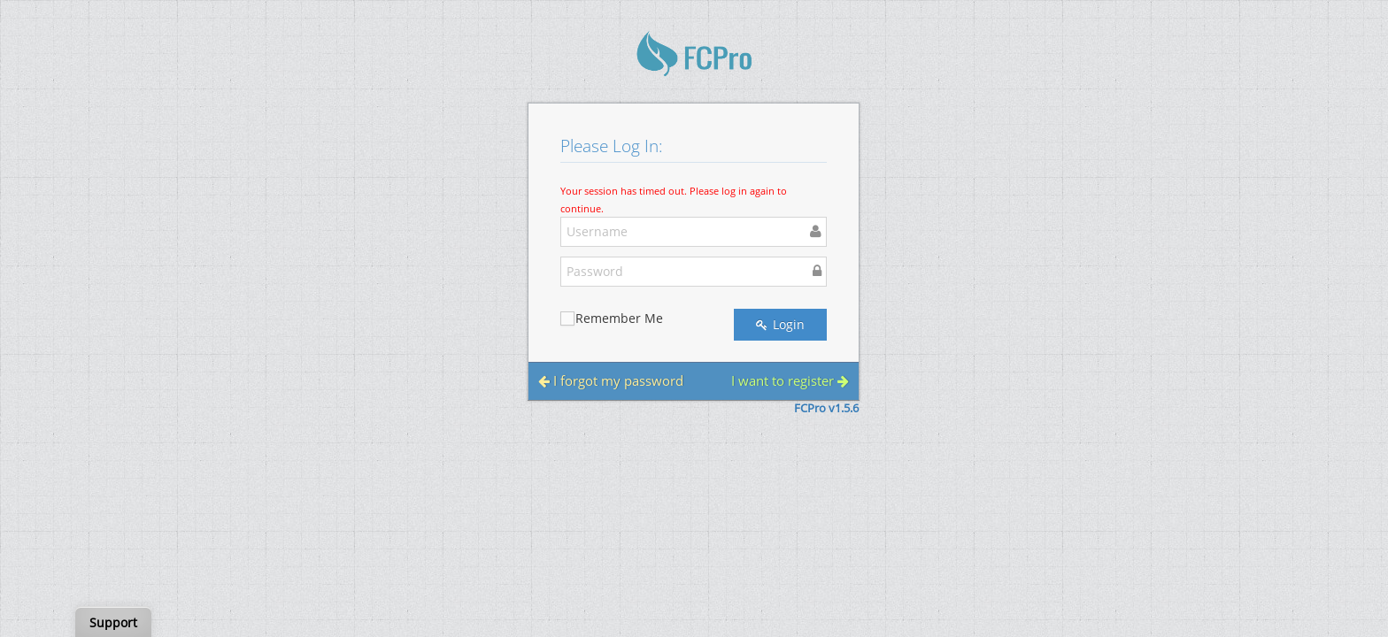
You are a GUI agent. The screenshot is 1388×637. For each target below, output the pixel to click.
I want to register (790, 380)
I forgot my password (610, 380)
